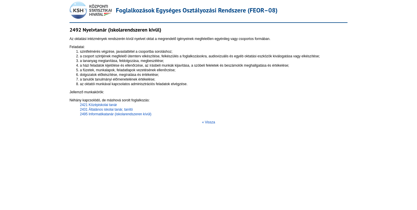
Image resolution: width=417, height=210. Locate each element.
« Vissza (208, 122)
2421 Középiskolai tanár (98, 105)
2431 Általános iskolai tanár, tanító (106, 109)
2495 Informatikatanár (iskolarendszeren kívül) (115, 114)
